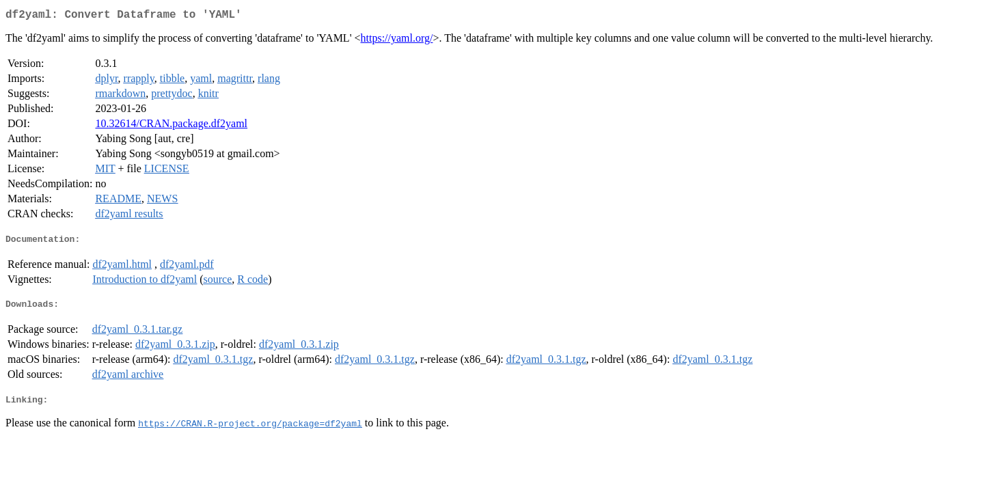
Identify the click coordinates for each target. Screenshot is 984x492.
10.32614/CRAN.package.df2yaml (171, 126)
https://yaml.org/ (397, 40)
